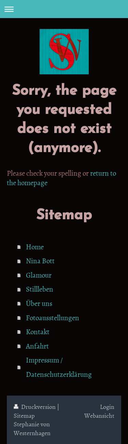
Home (35, 246)
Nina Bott (40, 260)
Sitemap (24, 415)
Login (107, 406)
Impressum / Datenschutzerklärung (59, 367)
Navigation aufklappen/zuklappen (64, 9)
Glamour (39, 274)
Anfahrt (37, 345)
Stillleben (39, 288)
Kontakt (37, 331)
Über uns (39, 303)
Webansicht (99, 415)
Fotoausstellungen (52, 317)
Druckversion (35, 406)
